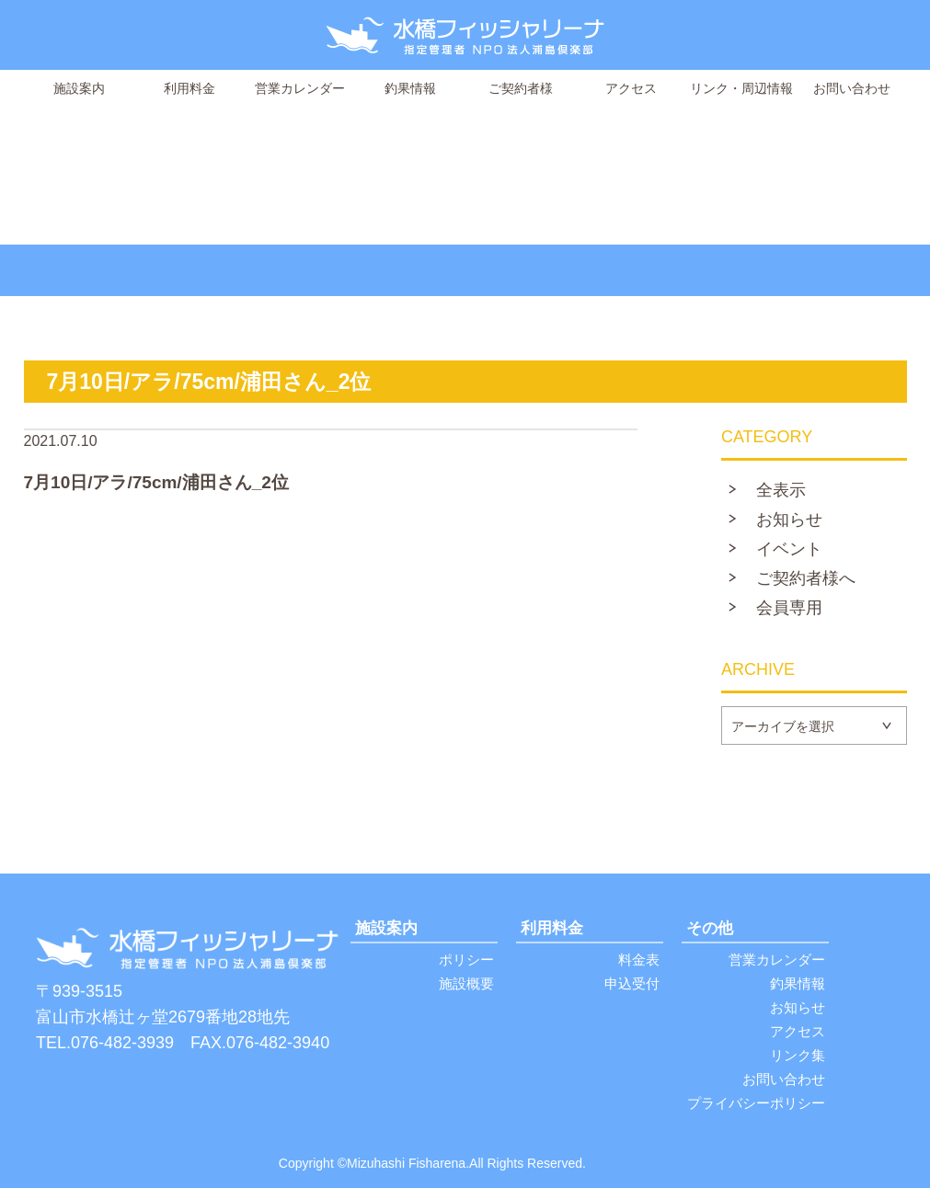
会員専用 (789, 608)
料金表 (639, 959)
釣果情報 (410, 88)
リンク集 (797, 1055)
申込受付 (632, 983)
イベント (789, 549)
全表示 (781, 490)
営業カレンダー (300, 88)
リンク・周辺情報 (741, 88)
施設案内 (79, 88)
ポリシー (466, 959)
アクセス (631, 88)
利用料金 (189, 88)
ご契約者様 (520, 88)
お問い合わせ (851, 88)
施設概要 (466, 983)
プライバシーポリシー (756, 1103)
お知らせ (789, 519)
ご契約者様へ (805, 578)
